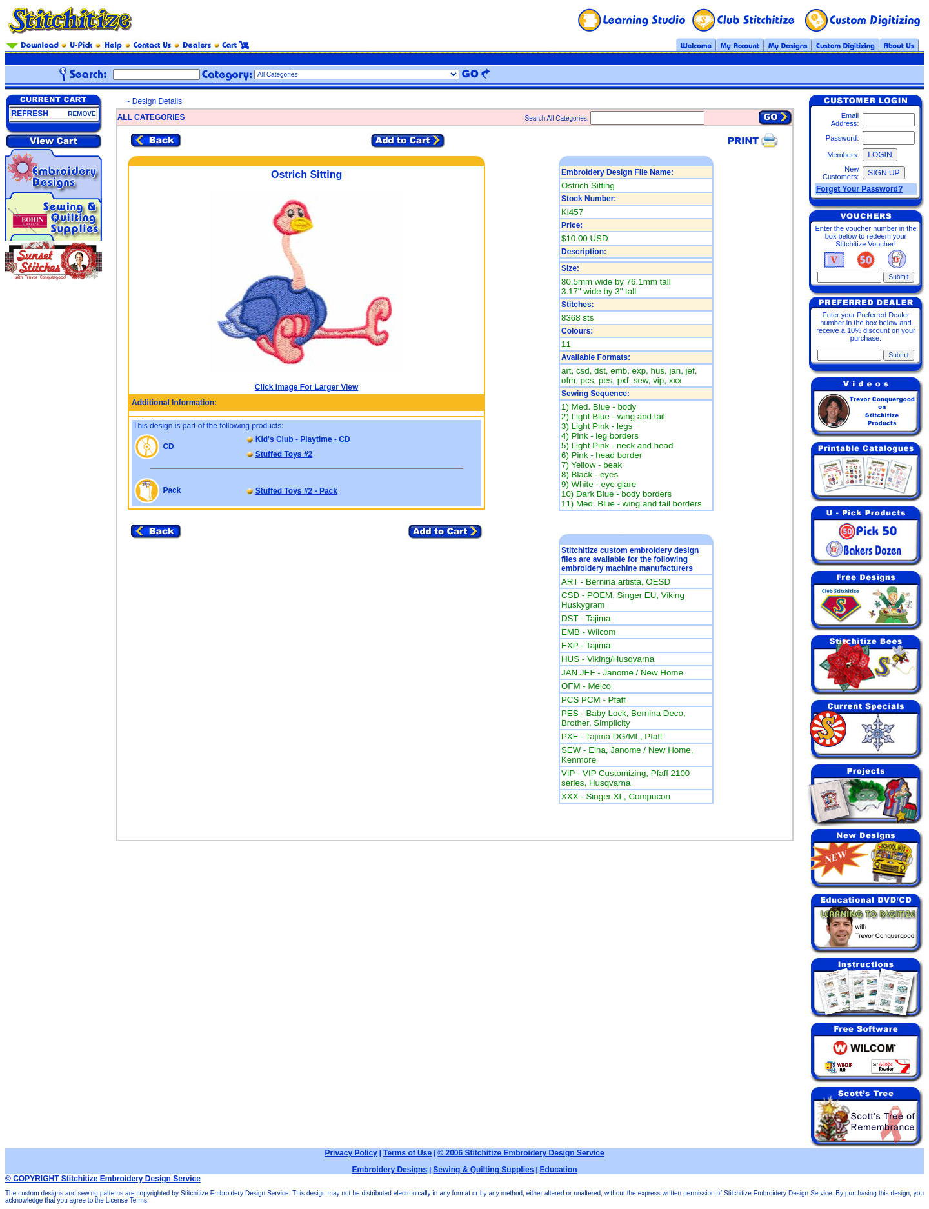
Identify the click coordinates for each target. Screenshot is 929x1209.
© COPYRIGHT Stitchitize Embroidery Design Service (103, 1178)
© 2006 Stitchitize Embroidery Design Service (520, 1152)
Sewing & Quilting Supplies (483, 1169)
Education (558, 1169)
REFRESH (30, 113)
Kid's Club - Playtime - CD (302, 439)
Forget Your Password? (859, 189)
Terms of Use (407, 1152)
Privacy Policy (351, 1152)
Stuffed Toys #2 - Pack (296, 490)
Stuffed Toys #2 (283, 454)
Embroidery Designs (389, 1169)
